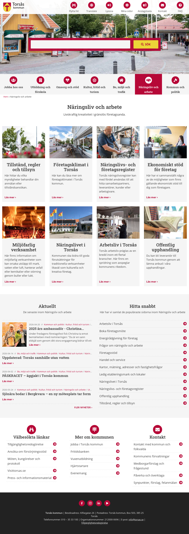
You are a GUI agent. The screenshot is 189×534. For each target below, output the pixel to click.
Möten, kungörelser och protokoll (24, 461)
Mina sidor (127, 7)
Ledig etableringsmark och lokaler (122, 374)
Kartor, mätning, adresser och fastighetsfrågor (131, 367)
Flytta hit (74, 7)
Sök (148, 44)
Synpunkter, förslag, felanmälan (155, 483)
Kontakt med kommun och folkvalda (152, 446)
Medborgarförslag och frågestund (149, 466)
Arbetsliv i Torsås (111, 324)
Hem (5, 96)
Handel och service (112, 360)
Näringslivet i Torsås (113, 382)
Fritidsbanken (80, 452)
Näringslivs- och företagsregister (121, 389)
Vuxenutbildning (82, 459)
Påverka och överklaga (149, 475)
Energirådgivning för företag (118, 338)
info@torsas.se (136, 519)
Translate (91, 7)
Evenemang (79, 473)
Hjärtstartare (79, 466)
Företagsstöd (108, 353)
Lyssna (109, 7)
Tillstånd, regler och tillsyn (117, 403)
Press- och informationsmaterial (30, 478)
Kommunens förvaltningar (152, 456)
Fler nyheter (82, 407)
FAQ (180, 7)
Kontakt (162, 7)
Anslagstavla (145, 7)
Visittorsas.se (17, 471)
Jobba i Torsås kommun (87, 444)
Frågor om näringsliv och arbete (121, 345)
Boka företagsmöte (112, 331)
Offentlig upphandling (114, 396)
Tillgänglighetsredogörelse (25, 444)
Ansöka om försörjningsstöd (27, 452)
